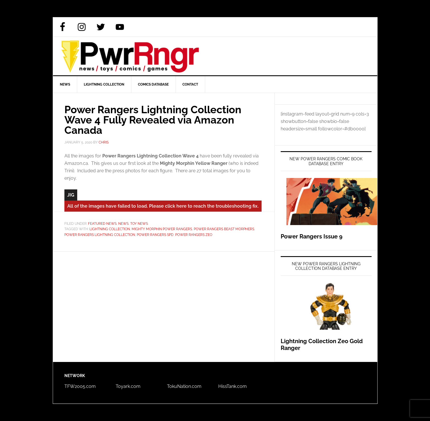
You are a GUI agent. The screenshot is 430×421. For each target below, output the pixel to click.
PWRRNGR (215, 56)
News (123, 224)
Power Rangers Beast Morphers (224, 229)
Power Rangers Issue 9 (312, 236)
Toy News (139, 224)
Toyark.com (128, 386)
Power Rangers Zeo (193, 235)
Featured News (102, 224)
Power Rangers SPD (155, 235)
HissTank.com (232, 386)
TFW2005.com (80, 386)
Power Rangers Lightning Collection (99, 235)
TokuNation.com (184, 386)
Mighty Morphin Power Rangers (162, 229)
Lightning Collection (109, 229)
